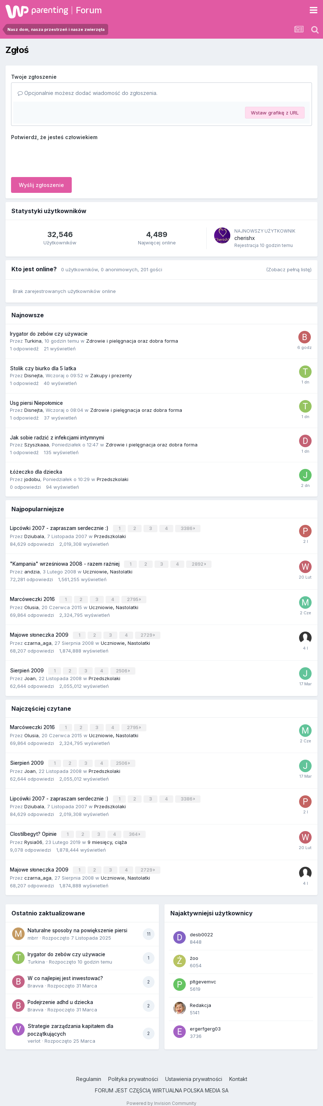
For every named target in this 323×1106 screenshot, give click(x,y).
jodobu (32, 479)
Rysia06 (33, 834)
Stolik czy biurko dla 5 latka (43, 368)
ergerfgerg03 (205, 1020)
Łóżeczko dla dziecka (36, 472)
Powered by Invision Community (161, 1095)
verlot (34, 1032)
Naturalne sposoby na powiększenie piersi (77, 922)
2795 (135, 597)
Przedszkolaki (112, 479)
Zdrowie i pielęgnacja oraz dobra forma (132, 341)
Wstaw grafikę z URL (275, 113)
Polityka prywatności (133, 1070)
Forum (89, 10)
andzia (32, 570)
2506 (124, 667)
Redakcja (200, 997)
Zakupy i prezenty (111, 375)
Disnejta (33, 375)
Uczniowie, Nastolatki (107, 570)
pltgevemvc (203, 973)
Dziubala (34, 535)
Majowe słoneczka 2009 (40, 632)
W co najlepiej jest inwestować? (65, 970)
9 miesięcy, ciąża (107, 834)
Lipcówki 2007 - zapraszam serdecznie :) (60, 528)
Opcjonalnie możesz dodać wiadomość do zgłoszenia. (87, 93)
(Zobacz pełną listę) (289, 269)
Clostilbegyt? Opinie (34, 827)
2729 (148, 632)
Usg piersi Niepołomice (36, 403)
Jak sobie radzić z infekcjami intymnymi (57, 438)
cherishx (244, 238)
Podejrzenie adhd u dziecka (60, 994)
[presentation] (67, 157)
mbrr (33, 929)
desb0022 (201, 926)
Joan (30, 674)
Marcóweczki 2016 (33, 597)
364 (135, 827)
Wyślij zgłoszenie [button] (41, 185)
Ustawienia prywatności (193, 1070)
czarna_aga (38, 639)
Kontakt (238, 1070)
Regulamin (88, 1070)
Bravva (35, 977)
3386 (188, 528)
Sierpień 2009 (27, 667)
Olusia (31, 605)
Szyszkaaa (36, 445)
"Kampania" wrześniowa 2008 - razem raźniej (65, 563)
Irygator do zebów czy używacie (49, 334)
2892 (199, 563)
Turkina (33, 341)
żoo (194, 950)
